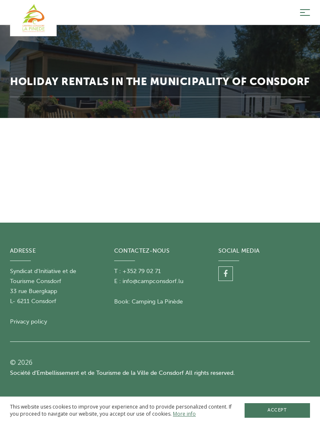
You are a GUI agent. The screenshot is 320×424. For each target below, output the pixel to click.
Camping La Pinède (157, 302)
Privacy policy (28, 322)
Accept (277, 410)
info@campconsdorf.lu (152, 281)
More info (184, 413)
